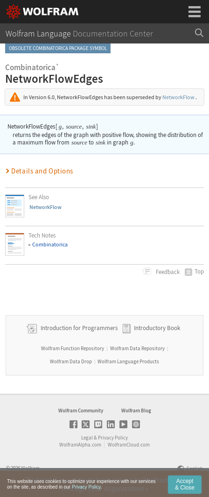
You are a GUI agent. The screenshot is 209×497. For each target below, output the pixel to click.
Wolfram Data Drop (71, 361)
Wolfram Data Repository (137, 348)
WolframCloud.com (129, 444)
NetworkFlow (178, 97)
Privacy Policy (113, 437)
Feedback (167, 272)
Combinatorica (50, 244)
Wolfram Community (80, 410)
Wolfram (30, 468)
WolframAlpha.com (80, 444)
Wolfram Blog (136, 410)
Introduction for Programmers (78, 328)
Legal (87, 437)
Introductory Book (157, 328)
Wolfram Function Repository (72, 348)
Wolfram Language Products (128, 361)
